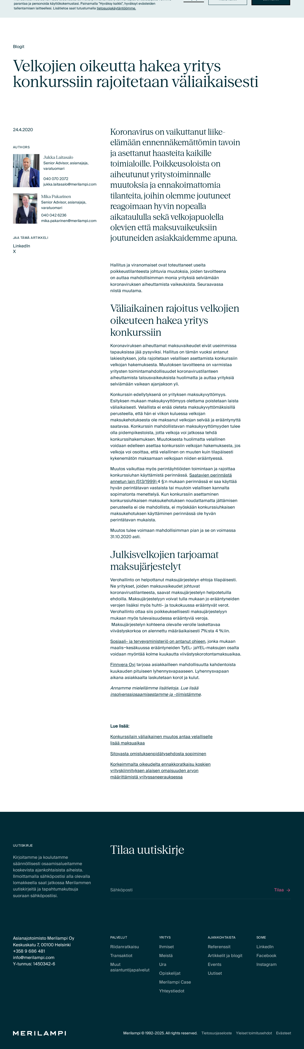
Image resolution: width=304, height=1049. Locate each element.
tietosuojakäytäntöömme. (116, 8)
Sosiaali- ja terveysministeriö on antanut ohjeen (157, 641)
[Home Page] (39, 1033)
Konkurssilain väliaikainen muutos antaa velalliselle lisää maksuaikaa (161, 740)
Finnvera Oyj (122, 664)
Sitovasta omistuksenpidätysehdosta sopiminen (158, 753)
